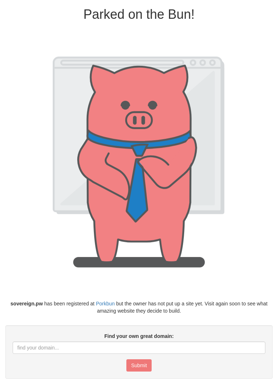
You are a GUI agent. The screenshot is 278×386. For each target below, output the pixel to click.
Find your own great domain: (139, 336)
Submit (139, 365)
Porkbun (105, 303)
